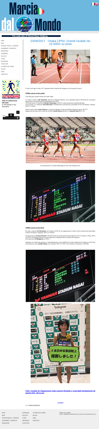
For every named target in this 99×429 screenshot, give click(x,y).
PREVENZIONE (4, 51)
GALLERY (3, 69)
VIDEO (2, 72)
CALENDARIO (4, 53)
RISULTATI (4, 56)
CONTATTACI (4, 74)
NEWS (2, 43)
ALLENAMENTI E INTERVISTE (8, 48)
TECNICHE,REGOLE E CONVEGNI (10, 418)
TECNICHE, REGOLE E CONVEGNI (9, 46)
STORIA (3, 59)
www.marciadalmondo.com (88, 414)
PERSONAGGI (4, 61)
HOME (2, 41)
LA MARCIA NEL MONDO (7, 66)
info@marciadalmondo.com (72, 414)
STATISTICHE (4, 64)
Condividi (60, 402)
